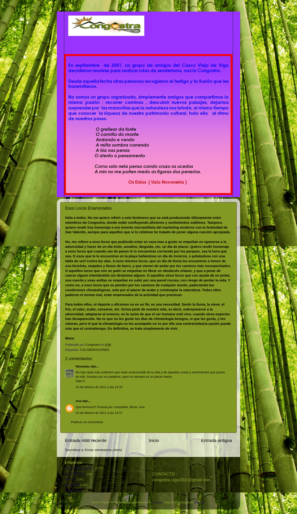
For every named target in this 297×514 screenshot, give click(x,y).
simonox (157, 502)
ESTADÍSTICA (75, 474)
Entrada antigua (216, 440)
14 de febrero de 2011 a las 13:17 (99, 413)
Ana (79, 401)
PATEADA (72, 485)
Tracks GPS (73, 490)
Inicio (154, 440)
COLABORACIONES (95, 349)
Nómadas (83, 366)
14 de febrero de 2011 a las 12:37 (99, 387)
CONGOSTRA (179, 464)
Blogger (199, 502)
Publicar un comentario (87, 422)
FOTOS (70, 479)
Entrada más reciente (86, 440)
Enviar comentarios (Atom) (103, 450)
